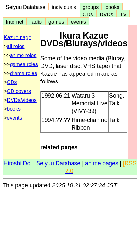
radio (36, 22)
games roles (24, 64)
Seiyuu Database (25, 7)
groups (91, 7)
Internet (14, 22)
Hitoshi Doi (17, 163)
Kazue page (17, 37)
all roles (15, 46)
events (78, 22)
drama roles (23, 73)
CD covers (19, 91)
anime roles (23, 55)
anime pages (101, 163)
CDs (88, 14)
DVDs (106, 14)
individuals (64, 7)
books (112, 7)
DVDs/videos (21, 100)
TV (123, 14)
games (56, 22)
